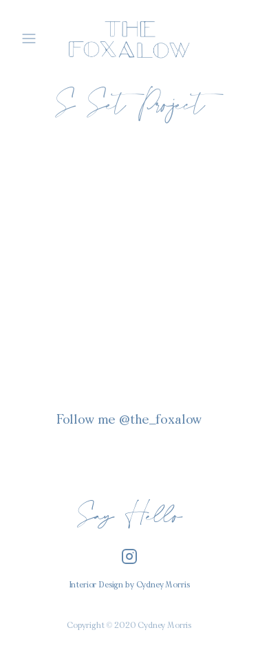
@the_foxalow (160, 420)
